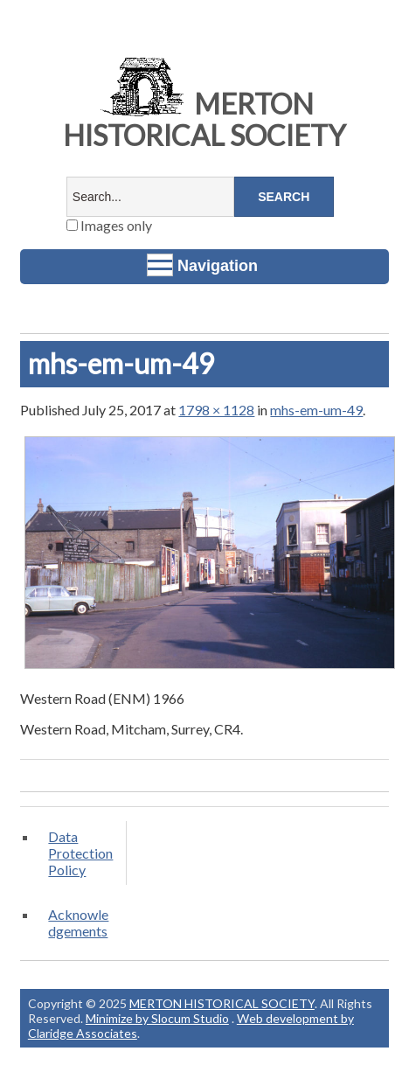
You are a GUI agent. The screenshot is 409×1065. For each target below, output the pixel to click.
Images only (109, 225)
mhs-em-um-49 (316, 409)
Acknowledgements (78, 922)
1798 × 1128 (216, 409)
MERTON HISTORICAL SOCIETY (204, 119)
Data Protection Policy (80, 853)
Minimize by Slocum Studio (157, 1018)
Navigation (202, 265)
